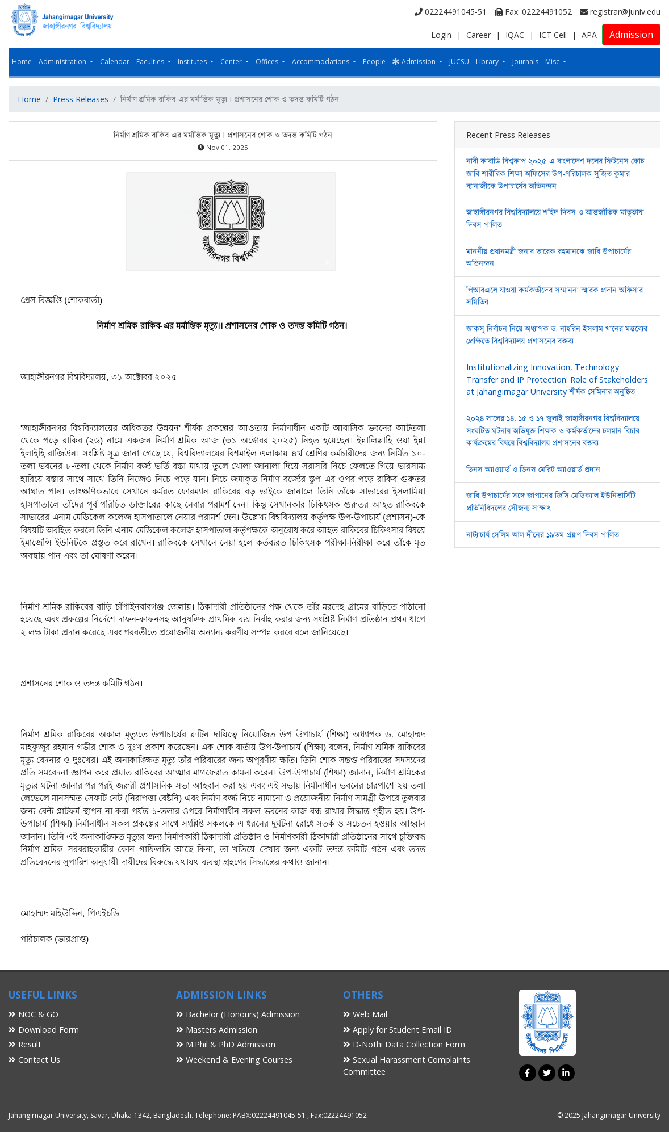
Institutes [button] (193, 61)
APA (589, 35)
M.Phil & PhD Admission (225, 1044)
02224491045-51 (451, 11)
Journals (525, 61)
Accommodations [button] (321, 61)
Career (478, 35)
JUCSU (459, 61)
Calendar (114, 61)
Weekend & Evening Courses (234, 1059)
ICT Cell (553, 35)
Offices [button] (268, 61)
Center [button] (232, 61)
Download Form (44, 1029)
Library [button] (488, 61)
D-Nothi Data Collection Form (404, 1044)
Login (441, 35)
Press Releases (80, 99)
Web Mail (365, 1014)
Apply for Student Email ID (397, 1029)
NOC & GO (33, 1014)
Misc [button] (553, 61)
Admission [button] (414, 61)
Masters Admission (216, 1029)
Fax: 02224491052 (533, 11)
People (374, 61)
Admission (631, 34)
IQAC (514, 35)
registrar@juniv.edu (620, 11)
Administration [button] (63, 61)
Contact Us (34, 1059)
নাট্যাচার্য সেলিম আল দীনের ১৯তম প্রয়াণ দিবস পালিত (542, 534)
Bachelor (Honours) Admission (238, 1014)
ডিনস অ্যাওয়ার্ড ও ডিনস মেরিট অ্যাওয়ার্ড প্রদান (533, 469)
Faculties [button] (151, 61)
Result (25, 1044)
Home (22, 61)
